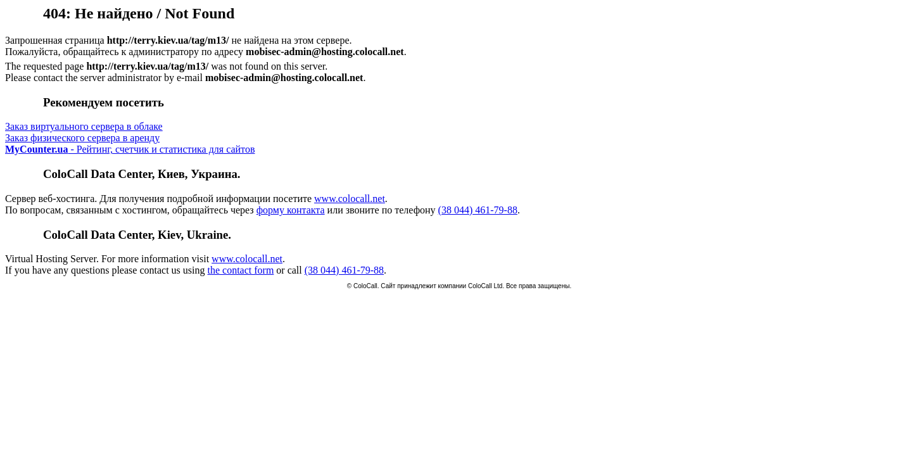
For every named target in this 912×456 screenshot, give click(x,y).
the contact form (240, 270)
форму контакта (290, 210)
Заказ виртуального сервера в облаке (84, 126)
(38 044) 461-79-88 (477, 210)
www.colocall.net (349, 198)
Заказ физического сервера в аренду (82, 137)
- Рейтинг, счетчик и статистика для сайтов (130, 149)
